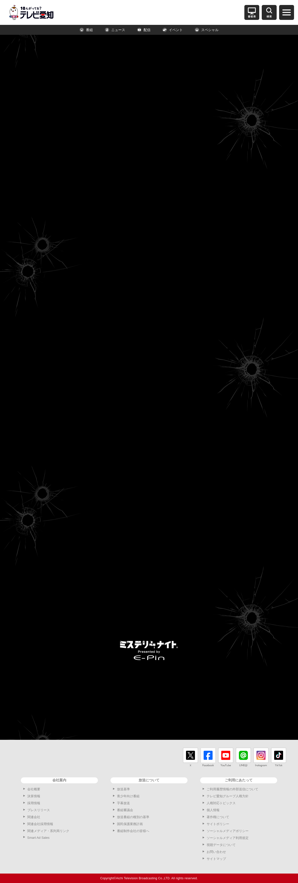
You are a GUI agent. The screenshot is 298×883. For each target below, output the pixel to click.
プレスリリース (38, 810)
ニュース (115, 30)
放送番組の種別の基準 (133, 817)
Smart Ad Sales (38, 837)
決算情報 (33, 796)
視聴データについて (221, 845)
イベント (172, 30)
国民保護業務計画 (130, 824)
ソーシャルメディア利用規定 (228, 838)
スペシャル (207, 30)
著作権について (218, 817)
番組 (86, 30)
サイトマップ (216, 859)
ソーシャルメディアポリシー (228, 831)
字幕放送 (123, 803)
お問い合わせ (216, 852)
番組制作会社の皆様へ (133, 831)
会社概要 (33, 789)
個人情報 (213, 810)
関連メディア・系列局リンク (48, 831)
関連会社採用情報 (40, 824)
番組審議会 (125, 810)
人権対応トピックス (221, 803)
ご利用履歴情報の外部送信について (232, 789)
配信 (143, 30)
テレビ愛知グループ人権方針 (228, 796)
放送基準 (123, 789)
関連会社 (33, 817)
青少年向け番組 (128, 796)
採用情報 (33, 803)
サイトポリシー (218, 824)
